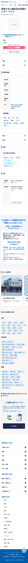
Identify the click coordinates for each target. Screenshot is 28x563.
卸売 (5, 511)
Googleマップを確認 (16, 202)
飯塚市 (8, 325)
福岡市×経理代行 (5, 347)
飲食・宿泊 (7, 514)
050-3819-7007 (14, 243)
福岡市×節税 (5, 355)
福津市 (3, 333)
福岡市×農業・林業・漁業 (7, 385)
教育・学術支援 (8, 532)
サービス (6, 536)
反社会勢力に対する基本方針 (10, 556)
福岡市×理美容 (16, 379)
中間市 (8, 328)
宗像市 (9, 330)
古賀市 (21, 330)
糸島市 (14, 333)
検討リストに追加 (14, 52)
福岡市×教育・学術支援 (7, 382)
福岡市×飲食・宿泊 (14, 374)
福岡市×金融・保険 (6, 379)
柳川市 (19, 325)
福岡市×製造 (12, 371)
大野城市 (4, 330)
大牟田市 (15, 322)
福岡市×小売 (20, 371)
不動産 (5, 518)
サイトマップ (5, 552)
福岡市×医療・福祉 (19, 385)
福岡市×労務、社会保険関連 (8, 363)
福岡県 (10, 5)
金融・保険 (7, 525)
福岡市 (15, 5)
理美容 (5, 529)
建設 (5, 500)
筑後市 (3, 328)
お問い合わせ (21, 556)
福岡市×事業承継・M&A (20, 352)
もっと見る (14, 426)
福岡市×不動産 (5, 377)
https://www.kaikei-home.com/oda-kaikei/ (17, 106)
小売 (5, 507)
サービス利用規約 (10, 554)
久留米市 (21, 322)
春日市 (20, 328)
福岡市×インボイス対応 (17, 347)
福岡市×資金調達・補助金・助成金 (9, 357)
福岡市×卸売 (5, 374)
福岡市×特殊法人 (5, 387)
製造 (5, 503)
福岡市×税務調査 (13, 355)
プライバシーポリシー (15, 552)
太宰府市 (15, 330)
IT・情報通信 (7, 521)
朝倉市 (8, 333)
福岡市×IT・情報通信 (15, 377)
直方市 (3, 325)
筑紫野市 (14, 328)
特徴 (3, 61)
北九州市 (4, 322)
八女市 (24, 325)
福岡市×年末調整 (20, 344)
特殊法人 (6, 546)
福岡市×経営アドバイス (7, 360)
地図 (3, 65)
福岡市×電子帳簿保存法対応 (8, 349)
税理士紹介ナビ (4, 5)
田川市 (14, 325)
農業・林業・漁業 (8, 539)
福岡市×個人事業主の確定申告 (8, 344)
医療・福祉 (7, 543)
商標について (19, 554)
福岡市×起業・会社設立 (7, 352)
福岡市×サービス (18, 382)
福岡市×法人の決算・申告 (7, 341)
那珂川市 (19, 333)
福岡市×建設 (5, 371)
